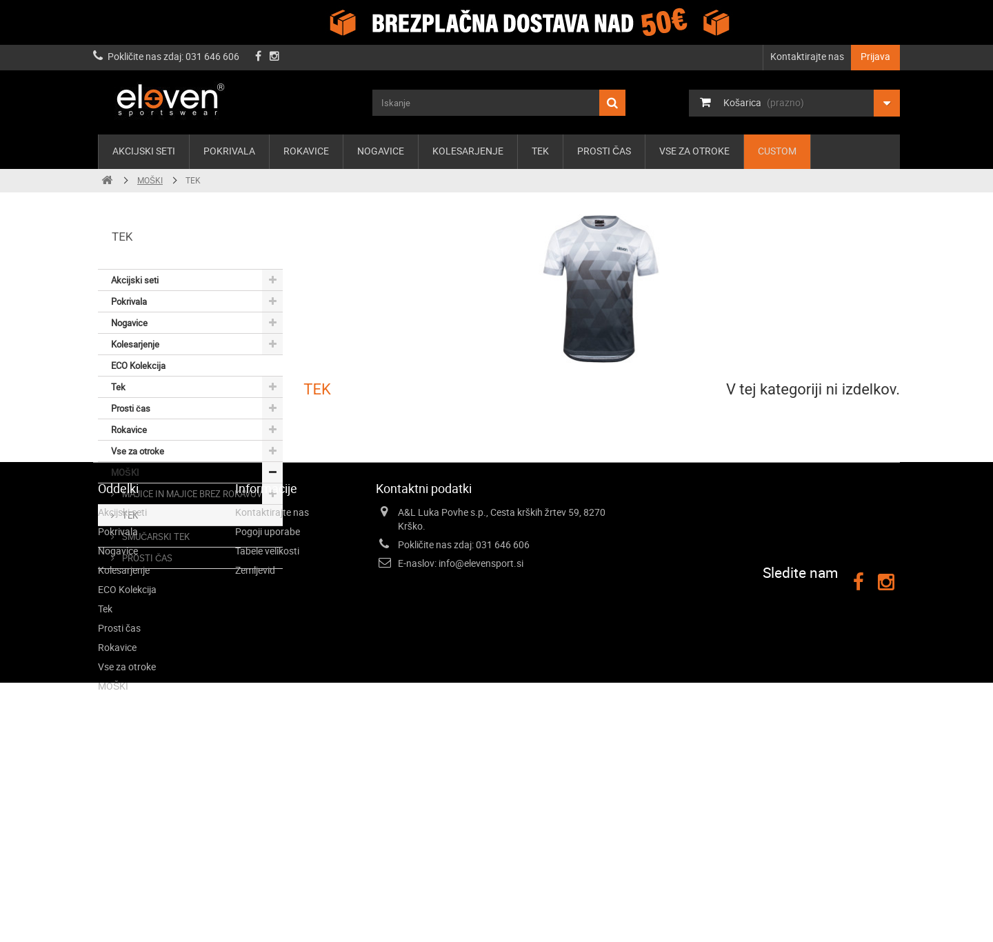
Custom (777, 150)
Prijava (875, 56)
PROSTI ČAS (146, 558)
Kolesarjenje (467, 150)
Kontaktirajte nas (807, 56)
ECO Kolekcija (138, 365)
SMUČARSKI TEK (155, 536)
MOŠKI (125, 472)
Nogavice (380, 150)
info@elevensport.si (481, 725)
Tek (540, 150)
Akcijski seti (143, 150)
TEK (129, 515)
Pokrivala (229, 150)
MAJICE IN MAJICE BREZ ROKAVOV (191, 494)
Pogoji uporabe (267, 693)
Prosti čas (604, 150)
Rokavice (306, 150)
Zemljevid (255, 732)
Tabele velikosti (267, 712)
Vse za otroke (694, 150)
